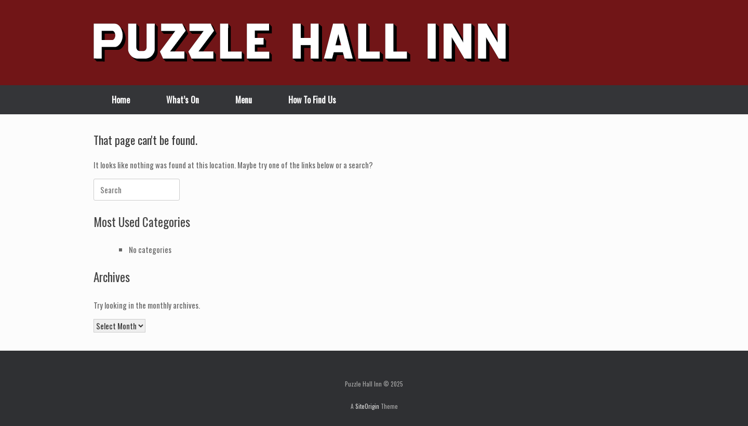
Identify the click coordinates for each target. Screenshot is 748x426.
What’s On (182, 100)
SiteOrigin (367, 406)
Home (121, 100)
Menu (243, 100)
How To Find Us (312, 100)
